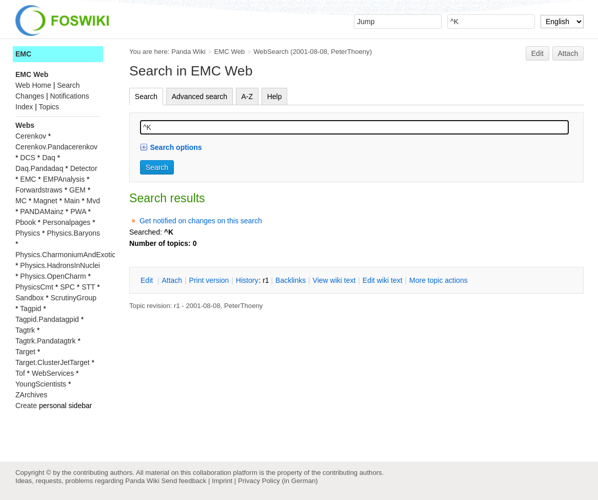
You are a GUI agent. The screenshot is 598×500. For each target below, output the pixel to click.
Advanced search (199, 96)
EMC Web (229, 51)
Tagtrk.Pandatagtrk (45, 341)
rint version (209, 280)
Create (26, 405)
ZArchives (31, 395)
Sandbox (29, 298)
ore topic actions (438, 280)
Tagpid (30, 308)
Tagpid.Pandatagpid (47, 319)
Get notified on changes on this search (200, 221)
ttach (172, 280)
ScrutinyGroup (73, 298)
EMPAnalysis (64, 179)
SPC (67, 287)
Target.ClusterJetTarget (52, 362)
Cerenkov (30, 136)
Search (146, 96)
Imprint (222, 481)
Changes (29, 96)
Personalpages (66, 222)
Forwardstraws (39, 190)
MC (21, 201)
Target (25, 352)
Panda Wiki (188, 51)
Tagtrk (25, 330)
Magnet (45, 201)
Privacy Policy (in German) (278, 481)
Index (24, 107)
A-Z (247, 96)
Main (71, 201)
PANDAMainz (42, 211)
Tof (20, 373)
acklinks (290, 280)
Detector (83, 168)
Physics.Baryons (73, 233)
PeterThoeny (350, 51)
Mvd (93, 201)
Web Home (33, 85)
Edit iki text (383, 280)
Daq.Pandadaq (39, 168)
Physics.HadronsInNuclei (60, 265)
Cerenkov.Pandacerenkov (56, 147)
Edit (537, 53)
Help (274, 96)
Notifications (69, 96)
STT (88, 287)
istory (247, 280)
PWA (78, 211)
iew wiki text (334, 280)
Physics (27, 233)
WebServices (53, 373)
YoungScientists (40, 384)
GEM (77, 190)
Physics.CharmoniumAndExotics (67, 255)
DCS (27, 157)
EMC (23, 54)
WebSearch (271, 51)
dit (148, 280)
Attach (568, 53)
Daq (48, 157)
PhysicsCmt (34, 287)
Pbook (25, 222)
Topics (48, 107)
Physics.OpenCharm (53, 276)
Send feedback (183, 481)
